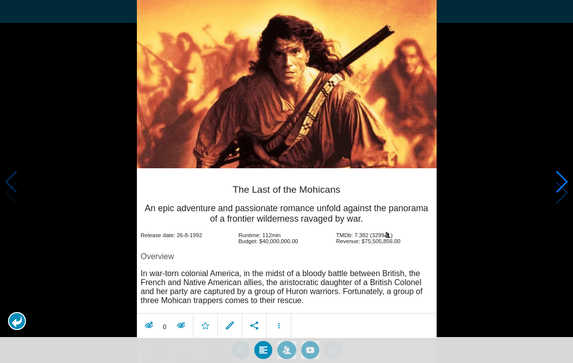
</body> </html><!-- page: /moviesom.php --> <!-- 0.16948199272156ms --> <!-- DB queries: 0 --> (286, 181)
